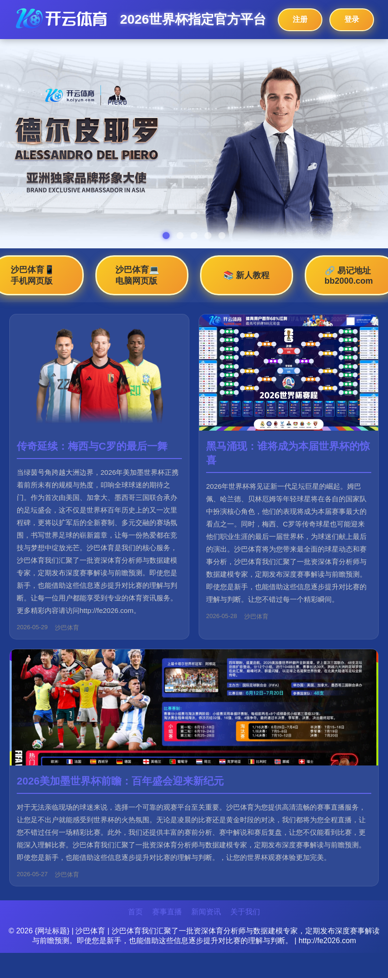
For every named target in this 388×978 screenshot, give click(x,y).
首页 (135, 912)
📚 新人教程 (246, 275)
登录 (351, 19)
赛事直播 (167, 912)
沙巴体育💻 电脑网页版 (137, 275)
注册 (300, 19)
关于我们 (245, 912)
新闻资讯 (206, 912)
